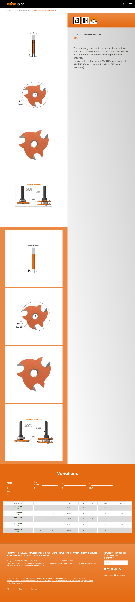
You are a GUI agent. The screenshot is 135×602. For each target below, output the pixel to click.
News (47, 553)
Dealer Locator (36, 553)
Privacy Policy (12, 589)
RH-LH (8, 492)
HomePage (12, 553)
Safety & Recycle (89, 553)
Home (9, 11)
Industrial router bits (22, 11)
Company (22, 553)
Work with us (13, 555)
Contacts (26, 555)
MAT (91, 488)
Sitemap (34, 589)
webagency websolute (114, 575)
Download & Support (69, 553)
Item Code (36, 483)
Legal (54, 553)
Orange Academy (41, 555)
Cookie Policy (24, 589)
